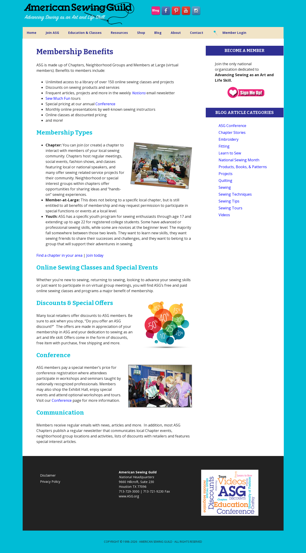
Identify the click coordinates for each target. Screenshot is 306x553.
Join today (94, 255)
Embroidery (228, 139)
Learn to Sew (230, 153)
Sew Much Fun (58, 98)
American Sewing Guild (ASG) (80, 13)
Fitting (224, 146)
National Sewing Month (239, 159)
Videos (224, 214)
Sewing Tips (229, 201)
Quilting (225, 180)
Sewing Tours (230, 207)
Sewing (225, 187)
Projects (226, 173)
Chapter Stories (232, 132)
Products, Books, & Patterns (243, 166)
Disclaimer (48, 475)
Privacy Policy (50, 481)
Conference (105, 103)
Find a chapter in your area (59, 255)
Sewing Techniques (235, 194)
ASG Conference (232, 125)
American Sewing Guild (155, 542)
